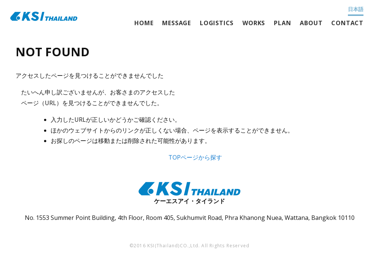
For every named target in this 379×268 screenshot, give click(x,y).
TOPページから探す (195, 157)
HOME (143, 23)
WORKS (253, 23)
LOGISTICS (217, 23)
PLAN (282, 23)
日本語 (355, 9)
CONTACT (347, 23)
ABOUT (311, 23)
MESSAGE (176, 23)
